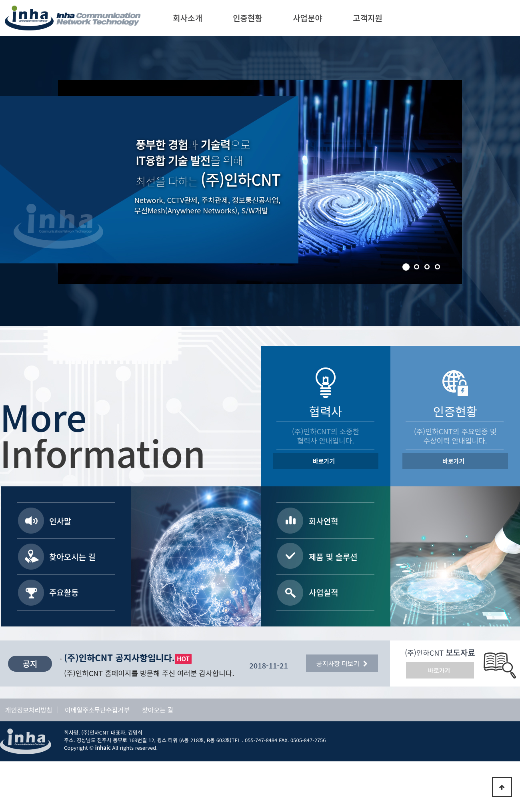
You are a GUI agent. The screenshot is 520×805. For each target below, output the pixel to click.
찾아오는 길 (157, 710)
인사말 (60, 521)
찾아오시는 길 (72, 556)
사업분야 (307, 18)
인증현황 (247, 18)
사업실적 (323, 592)
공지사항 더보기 (342, 663)
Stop (60, 82)
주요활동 (64, 592)
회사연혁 (323, 521)
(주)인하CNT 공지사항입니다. (119, 657)
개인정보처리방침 (28, 710)
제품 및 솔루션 (333, 556)
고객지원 (367, 18)
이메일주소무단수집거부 (97, 710)
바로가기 (324, 461)
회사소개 (187, 18)
